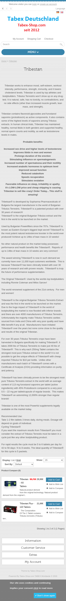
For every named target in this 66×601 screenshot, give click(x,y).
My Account (18, 39)
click (35, 588)
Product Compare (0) (11, 470)
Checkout (48, 39)
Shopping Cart (34, 39)
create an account (48, 4)
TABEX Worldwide (42, 576)
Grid (18, 460)
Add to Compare (56, 488)
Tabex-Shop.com (37, 571)
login (34, 4)
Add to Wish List (56, 484)
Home (4, 61)
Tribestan (13, 61)
